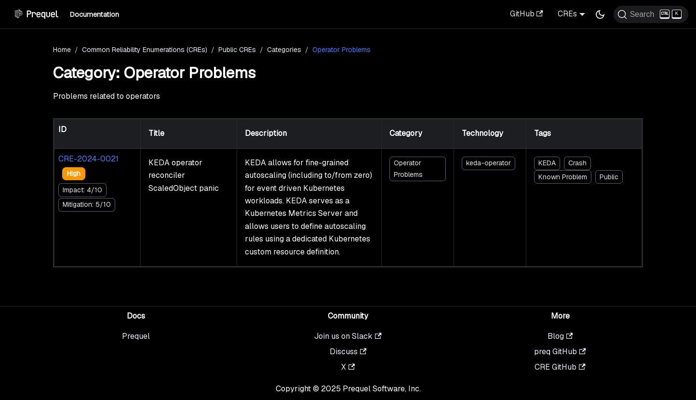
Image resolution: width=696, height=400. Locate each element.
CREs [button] (567, 14)
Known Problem (562, 177)
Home (62, 49)
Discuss (348, 352)
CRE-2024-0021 (88, 159)
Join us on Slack (347, 336)
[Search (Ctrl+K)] (651, 14)
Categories (284, 49)
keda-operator (488, 163)
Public (609, 177)
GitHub (526, 14)
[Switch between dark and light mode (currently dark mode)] (600, 14)
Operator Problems (408, 168)
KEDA (547, 163)
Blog (560, 336)
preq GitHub (560, 352)
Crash (577, 163)
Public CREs (237, 49)
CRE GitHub (560, 367)
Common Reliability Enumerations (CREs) (144, 49)
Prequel (136, 336)
